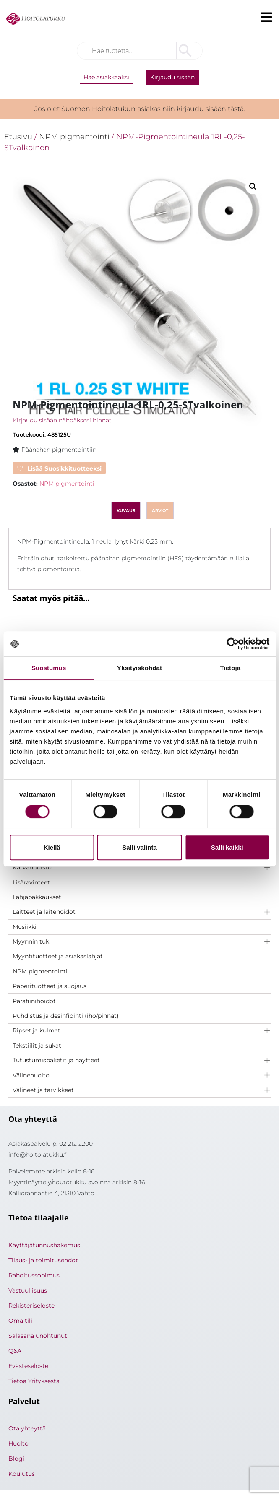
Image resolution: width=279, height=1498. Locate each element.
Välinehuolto (31, 1075)
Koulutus (21, 1473)
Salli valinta (139, 847)
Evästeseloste (28, 1366)
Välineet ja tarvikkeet (43, 1090)
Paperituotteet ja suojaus (49, 986)
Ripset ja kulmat (36, 1030)
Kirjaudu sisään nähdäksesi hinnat (62, 420)
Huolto (18, 1443)
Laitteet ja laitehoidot (44, 911)
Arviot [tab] (160, 510)
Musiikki (25, 927)
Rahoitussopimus (34, 1275)
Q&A (14, 1351)
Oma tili (20, 1320)
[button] (253, 186)
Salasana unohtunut (37, 1335)
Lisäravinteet (31, 882)
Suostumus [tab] (48, 667)
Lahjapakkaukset (37, 897)
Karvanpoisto (32, 867)
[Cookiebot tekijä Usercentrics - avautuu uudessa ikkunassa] (232, 643)
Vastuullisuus (27, 1290)
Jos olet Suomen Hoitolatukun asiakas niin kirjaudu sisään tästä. (139, 109)
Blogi (16, 1458)
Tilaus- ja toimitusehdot (43, 1260)
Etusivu (18, 136)
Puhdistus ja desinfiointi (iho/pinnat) (66, 1015)
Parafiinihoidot (34, 1001)
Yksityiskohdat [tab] (139, 667)
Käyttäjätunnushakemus (44, 1245)
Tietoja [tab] (230, 667)
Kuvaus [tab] (126, 510)
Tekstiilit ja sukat (37, 1045)
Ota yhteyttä (27, 1428)
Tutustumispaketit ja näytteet (56, 1060)
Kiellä (52, 847)
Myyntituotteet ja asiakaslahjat (58, 956)
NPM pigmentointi (40, 971)
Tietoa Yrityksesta (34, 1381)
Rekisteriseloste (31, 1305)
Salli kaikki (227, 847)
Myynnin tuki (32, 941)
